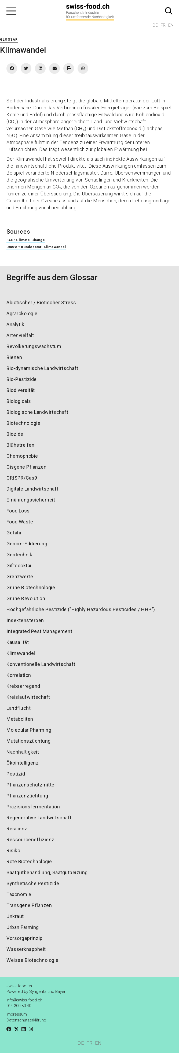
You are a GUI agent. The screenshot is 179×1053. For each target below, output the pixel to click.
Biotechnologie (23, 423)
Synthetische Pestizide (32, 883)
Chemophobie (22, 456)
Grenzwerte (19, 576)
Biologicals (18, 401)
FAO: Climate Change (25, 240)
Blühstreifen (20, 445)
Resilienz (16, 828)
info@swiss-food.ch (24, 1000)
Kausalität (17, 642)
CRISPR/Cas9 (21, 478)
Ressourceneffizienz (30, 839)
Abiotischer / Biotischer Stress (41, 302)
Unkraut (15, 916)
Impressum (16, 1014)
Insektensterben (25, 620)
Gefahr (14, 532)
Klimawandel (20, 653)
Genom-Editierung (26, 543)
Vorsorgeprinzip (24, 938)
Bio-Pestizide (21, 379)
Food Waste (19, 521)
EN (171, 25)
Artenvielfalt (20, 335)
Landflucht (18, 708)
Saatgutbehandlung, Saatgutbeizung (47, 872)
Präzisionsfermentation (33, 806)
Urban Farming (22, 927)
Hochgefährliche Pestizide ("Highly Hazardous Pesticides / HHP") (80, 609)
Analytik (15, 324)
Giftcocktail (19, 565)
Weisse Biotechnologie (32, 960)
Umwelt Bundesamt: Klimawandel (36, 247)
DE (155, 25)
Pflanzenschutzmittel (31, 785)
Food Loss (18, 511)
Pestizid (15, 774)
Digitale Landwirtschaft (32, 489)
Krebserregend (23, 686)
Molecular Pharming (28, 730)
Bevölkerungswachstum (33, 346)
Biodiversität (20, 390)
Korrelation (18, 675)
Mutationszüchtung (28, 741)
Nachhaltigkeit (22, 752)
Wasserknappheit (26, 949)
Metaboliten (19, 719)
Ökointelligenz (22, 763)
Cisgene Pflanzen (26, 467)
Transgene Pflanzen (29, 905)
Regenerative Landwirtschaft (39, 817)
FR (163, 25)
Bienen (14, 357)
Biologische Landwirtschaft (37, 412)
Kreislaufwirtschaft (28, 697)
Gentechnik (19, 554)
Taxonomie (18, 894)
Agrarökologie (22, 313)
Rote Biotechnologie (29, 861)
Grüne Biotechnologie (30, 587)
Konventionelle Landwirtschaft (40, 664)
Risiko (13, 850)
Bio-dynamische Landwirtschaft (42, 368)
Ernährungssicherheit (30, 500)
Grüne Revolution (25, 598)
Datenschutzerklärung (26, 1020)
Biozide (14, 434)
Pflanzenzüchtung (27, 796)
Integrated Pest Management (39, 631)
